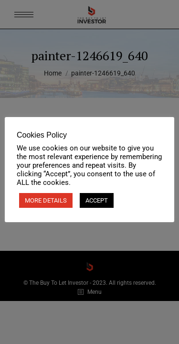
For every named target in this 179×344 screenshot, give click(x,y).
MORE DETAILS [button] (46, 200)
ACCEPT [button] (96, 200)
